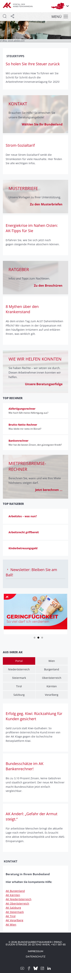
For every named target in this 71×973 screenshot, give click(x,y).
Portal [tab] (19, 661)
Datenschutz (35, 956)
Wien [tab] (51, 661)
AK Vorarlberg (14, 920)
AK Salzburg (13, 907)
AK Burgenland (15, 891)
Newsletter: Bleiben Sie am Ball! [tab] (31, 572)
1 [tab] (35, 637)
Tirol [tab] (19, 686)
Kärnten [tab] (52, 686)
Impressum (35, 951)
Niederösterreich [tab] (19, 669)
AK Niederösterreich (18, 899)
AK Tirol (11, 916)
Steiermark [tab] (19, 678)
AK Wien (11, 924)
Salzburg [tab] (19, 695)
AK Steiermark (15, 912)
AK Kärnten (13, 895)
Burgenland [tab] (51, 669)
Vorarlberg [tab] (51, 695)
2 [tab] (38, 637)
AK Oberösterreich (17, 903)
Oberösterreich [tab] (51, 678)
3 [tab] (42, 637)
